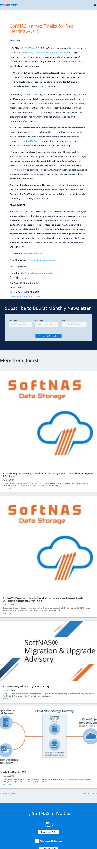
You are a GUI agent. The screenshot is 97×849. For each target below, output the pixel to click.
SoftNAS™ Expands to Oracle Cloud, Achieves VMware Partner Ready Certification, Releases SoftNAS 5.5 (43, 599)
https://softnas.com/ (33, 253)
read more (7, 488)
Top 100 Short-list (34, 141)
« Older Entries (7, 793)
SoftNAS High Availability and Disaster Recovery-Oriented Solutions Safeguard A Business (48, 475)
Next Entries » (90, 793)
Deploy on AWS (48, 832)
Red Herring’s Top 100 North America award (43, 52)
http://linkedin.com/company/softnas (39, 273)
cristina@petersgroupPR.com (25, 296)
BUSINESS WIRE (30, 48)
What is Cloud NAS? (14, 772)
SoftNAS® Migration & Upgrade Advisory (26, 686)
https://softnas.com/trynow (42, 260)
